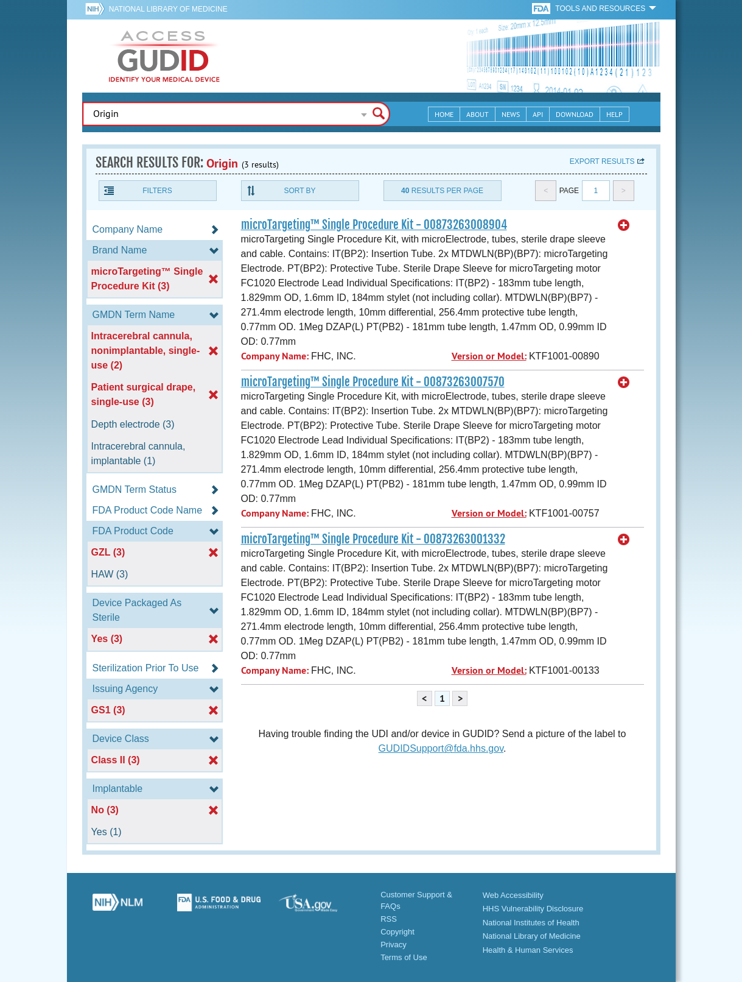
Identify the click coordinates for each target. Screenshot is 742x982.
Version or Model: (489, 356)
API (538, 114)
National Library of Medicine (168, 9)
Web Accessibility (513, 895)
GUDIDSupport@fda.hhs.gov (441, 748)
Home (444, 114)
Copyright (397, 931)
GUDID (164, 56)
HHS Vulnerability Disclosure (533, 908)
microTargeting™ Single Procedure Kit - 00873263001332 (373, 539)
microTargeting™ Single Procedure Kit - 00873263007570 (373, 382)
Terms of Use (403, 957)
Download (574, 114)
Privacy (393, 944)
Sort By (299, 190)
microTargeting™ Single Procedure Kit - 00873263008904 (374, 224)
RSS (388, 919)
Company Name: (275, 356)
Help (614, 114)
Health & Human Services (528, 950)
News (511, 114)
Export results (602, 161)
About (477, 114)
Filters (157, 190)
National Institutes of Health (531, 922)
